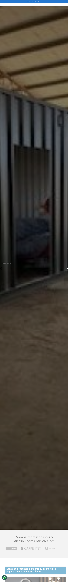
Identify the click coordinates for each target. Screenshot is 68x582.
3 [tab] (34, 527)
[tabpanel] (34, 268)
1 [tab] (31, 527)
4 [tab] (36, 527)
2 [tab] (33, 527)
